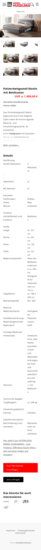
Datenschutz (20, 533)
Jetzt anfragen (13, 479)
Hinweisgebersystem (26, 530)
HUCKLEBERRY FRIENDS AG (23, 542)
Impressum (10, 530)
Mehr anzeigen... (11, 145)
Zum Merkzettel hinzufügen (15, 467)
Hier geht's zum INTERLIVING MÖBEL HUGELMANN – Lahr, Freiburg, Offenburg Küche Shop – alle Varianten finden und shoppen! (20, 447)
